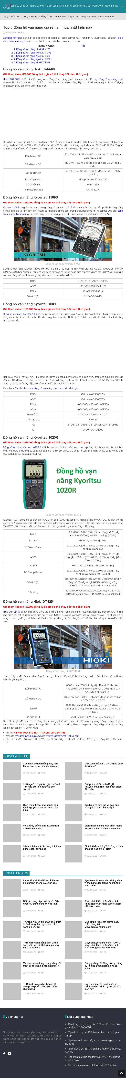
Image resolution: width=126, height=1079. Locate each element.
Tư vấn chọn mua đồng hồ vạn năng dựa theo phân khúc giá (46, 388)
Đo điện (34, 16)
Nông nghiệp (111, 5)
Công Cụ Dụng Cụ (19, 5)
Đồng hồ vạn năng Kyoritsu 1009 (20, 313)
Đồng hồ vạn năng (50, 16)
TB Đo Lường (37, 5)
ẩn (83, 45)
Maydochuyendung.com (27, 735)
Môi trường (98, 5)
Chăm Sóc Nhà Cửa (80, 5)
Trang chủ (8, 16)
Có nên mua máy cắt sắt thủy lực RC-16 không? (92, 1065)
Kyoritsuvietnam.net (56, 735)
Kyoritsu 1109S (11, 207)
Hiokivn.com (73, 735)
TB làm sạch (51, 5)
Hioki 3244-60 (10, 79)
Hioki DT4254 (10, 611)
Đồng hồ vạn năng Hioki (110, 79)
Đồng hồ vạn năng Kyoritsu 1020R (21, 447)
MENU (6, 7)
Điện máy (64, 5)
